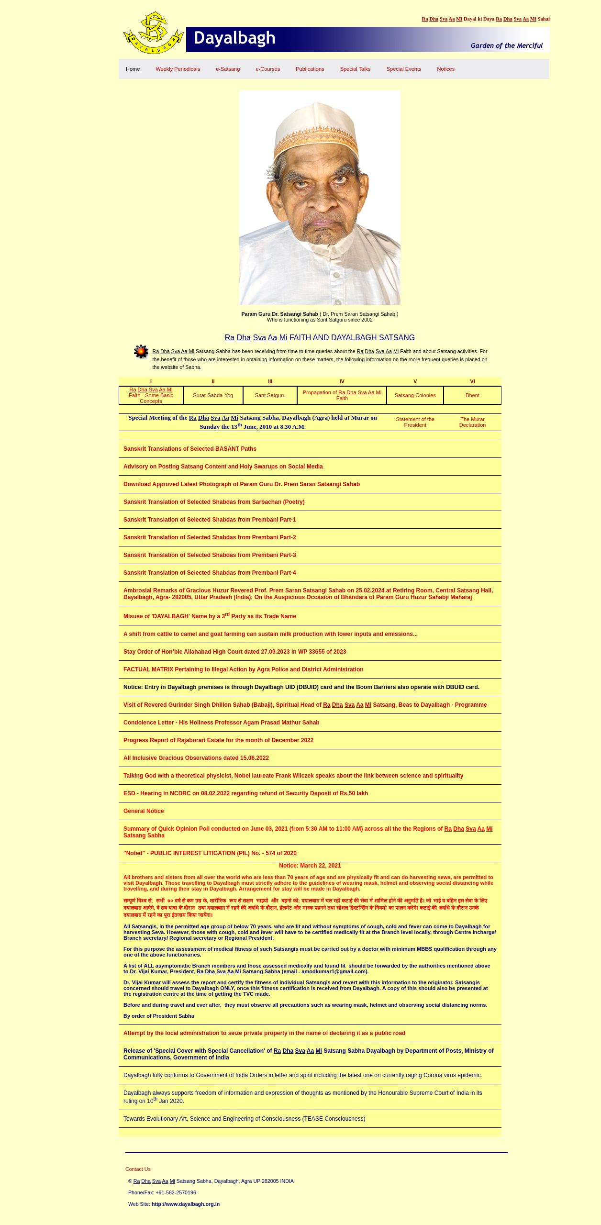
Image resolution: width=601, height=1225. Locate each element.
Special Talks (355, 69)
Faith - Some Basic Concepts (151, 395)
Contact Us (138, 1169)
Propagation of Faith (342, 395)
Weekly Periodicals (178, 69)
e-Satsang (228, 69)
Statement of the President (415, 422)
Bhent (472, 395)
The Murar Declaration (472, 422)
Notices (446, 69)
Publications (310, 69)
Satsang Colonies (415, 395)
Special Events (404, 69)
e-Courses (268, 69)
